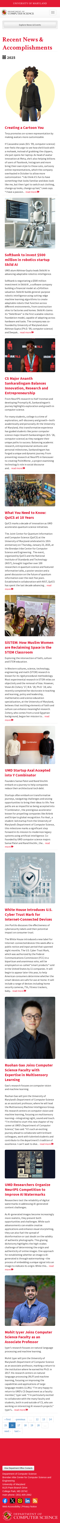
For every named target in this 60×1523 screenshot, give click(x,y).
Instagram (20, 1500)
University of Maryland (30, 3)
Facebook (5, 1500)
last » (17, 1431)
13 (43, 1419)
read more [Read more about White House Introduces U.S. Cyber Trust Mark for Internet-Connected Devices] (19, 990)
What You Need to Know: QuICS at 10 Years (25, 515)
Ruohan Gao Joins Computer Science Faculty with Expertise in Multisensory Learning (29, 1072)
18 (25, 1425)
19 (32, 1425)
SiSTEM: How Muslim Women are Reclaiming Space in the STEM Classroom (29, 647)
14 (50, 1419)
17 (18, 1425)
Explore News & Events (30, 24)
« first (7, 1419)
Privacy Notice (29, 1506)
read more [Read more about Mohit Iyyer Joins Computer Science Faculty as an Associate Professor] (21, 1409)
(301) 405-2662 (23, 1494)
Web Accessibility (11, 1506)
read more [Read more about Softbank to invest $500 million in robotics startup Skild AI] (27, 332)
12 (37, 1419)
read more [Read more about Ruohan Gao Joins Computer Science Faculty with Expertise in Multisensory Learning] (47, 1144)
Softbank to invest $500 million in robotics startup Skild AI (27, 259)
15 (5, 1425)
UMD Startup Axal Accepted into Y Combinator (27, 773)
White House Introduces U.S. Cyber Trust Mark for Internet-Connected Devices (28, 914)
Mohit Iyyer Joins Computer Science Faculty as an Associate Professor (28, 1337)
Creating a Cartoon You (24, 127)
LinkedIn (27, 1500)
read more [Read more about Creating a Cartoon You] (32, 191)
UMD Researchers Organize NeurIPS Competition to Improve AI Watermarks (27, 1189)
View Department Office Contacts (18, 1468)
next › (7, 1431)
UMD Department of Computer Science (24, 12)
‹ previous (20, 1419)
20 (38, 1425)
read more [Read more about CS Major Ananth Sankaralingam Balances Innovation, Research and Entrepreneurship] (18, 468)
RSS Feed (35, 1500)
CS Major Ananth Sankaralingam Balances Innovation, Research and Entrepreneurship (26, 385)
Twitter (12, 1500)
